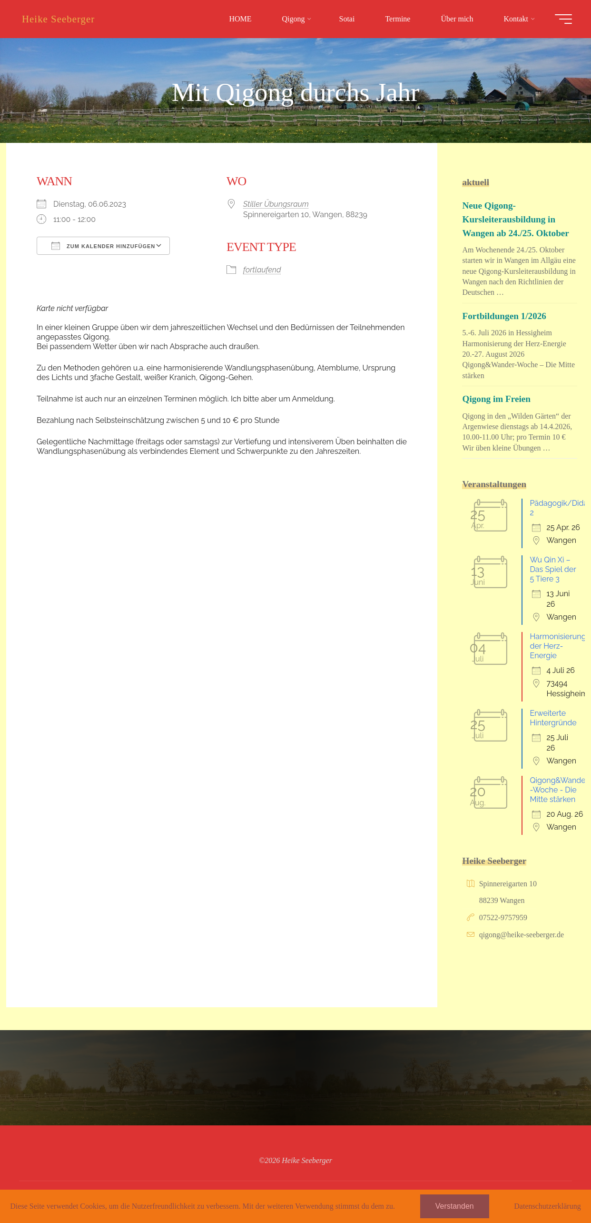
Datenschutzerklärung (547, 1206)
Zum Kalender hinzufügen (103, 245)
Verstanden (454, 1206)
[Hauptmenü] (563, 19)
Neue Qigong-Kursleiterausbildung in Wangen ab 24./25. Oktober (515, 219)
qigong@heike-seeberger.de (521, 935)
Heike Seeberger (58, 18)
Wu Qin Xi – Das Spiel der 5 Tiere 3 (553, 569)
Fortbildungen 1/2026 (504, 316)
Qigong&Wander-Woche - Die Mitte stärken (559, 790)
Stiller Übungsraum (276, 204)
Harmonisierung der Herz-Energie (558, 646)
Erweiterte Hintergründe (553, 718)
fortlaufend (262, 269)
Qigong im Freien (496, 399)
